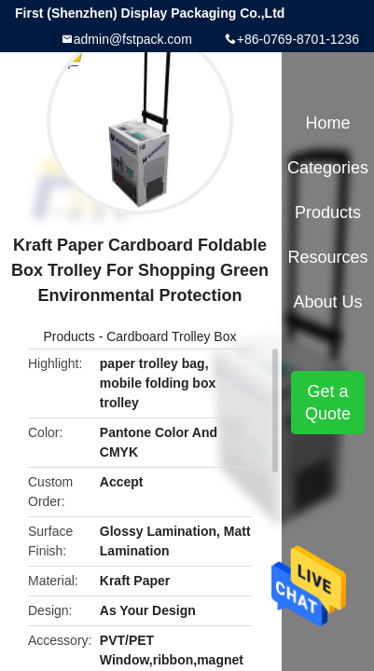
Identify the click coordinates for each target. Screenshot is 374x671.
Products (69, 336)
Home (328, 123)
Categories (327, 167)
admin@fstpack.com (133, 39)
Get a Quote (328, 402)
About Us (328, 302)
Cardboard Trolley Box (171, 336)
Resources (328, 257)
